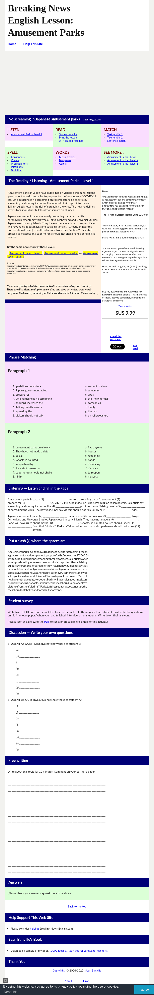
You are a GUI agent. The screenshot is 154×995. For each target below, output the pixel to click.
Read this (10, 992)
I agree (144, 989)
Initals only (17, 166)
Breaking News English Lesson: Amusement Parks (46, 20)
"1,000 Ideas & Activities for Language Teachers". (78, 950)
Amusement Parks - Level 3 (122, 163)
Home (12, 44)
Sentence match (116, 140)
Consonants (17, 157)
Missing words (67, 157)
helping (34, 928)
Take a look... (125, 306)
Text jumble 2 (115, 137)
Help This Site (33, 44)
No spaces (65, 160)
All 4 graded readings (71, 140)
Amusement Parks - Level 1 (26, 134)
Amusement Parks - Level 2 (122, 160)
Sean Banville (93, 970)
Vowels (15, 160)
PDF (46, 621)
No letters (16, 170)
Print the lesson (68, 137)
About (68, 981)
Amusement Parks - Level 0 (122, 157)
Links (86, 981)
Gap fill (63, 163)
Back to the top (77, 906)
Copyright (59, 970)
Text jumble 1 (115, 134)
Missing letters (19, 163)
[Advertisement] (77, 81)
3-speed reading (68, 134)
